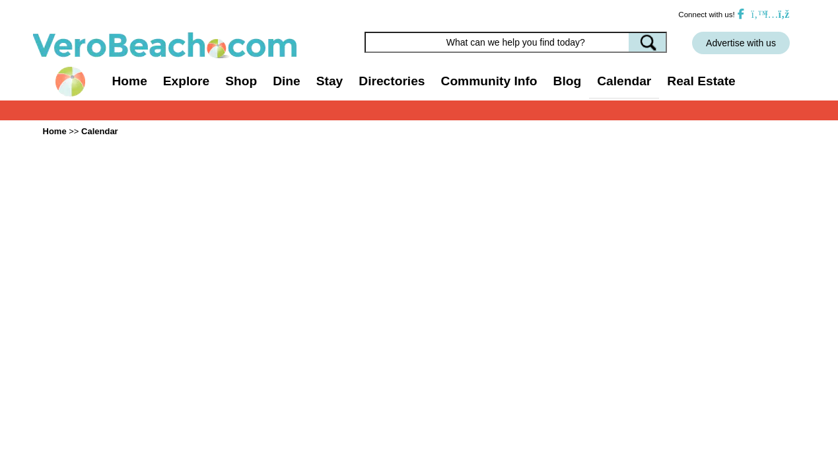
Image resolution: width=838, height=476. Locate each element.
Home (129, 81)
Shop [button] (241, 81)
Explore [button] (186, 81)
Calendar (624, 81)
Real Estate (701, 81)
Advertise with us (741, 43)
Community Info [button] (489, 81)
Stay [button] (329, 81)
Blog (567, 81)
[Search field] (516, 42)
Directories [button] (392, 81)
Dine (286, 81)
